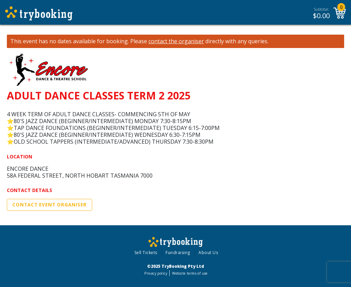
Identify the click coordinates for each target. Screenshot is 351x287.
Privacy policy (155, 273)
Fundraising (178, 252)
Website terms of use (189, 273)
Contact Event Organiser (49, 205)
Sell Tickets (145, 252)
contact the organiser (176, 41)
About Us (208, 252)
